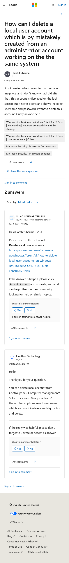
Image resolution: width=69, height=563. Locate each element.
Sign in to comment (15, 182)
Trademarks (13, 552)
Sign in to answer (14, 486)
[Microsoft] (34, 5)
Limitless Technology (28, 356)
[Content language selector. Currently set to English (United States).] (24, 505)
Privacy (40, 536)
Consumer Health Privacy (21, 541)
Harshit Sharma (20, 73)
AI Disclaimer (14, 531)
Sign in (62, 4)
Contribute (26, 536)
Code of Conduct (36, 546)
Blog (9, 536)
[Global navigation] (3, 5)
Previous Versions (36, 531)
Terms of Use (14, 546)
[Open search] (53, 5)
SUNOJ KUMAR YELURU (30, 216)
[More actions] (61, 14)
